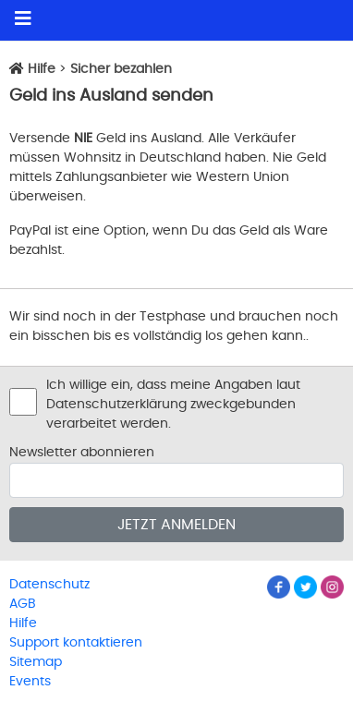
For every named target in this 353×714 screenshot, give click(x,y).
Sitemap (35, 662)
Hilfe (41, 69)
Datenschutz (49, 584)
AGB (22, 604)
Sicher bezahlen (121, 69)
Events (30, 681)
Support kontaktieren (75, 642)
